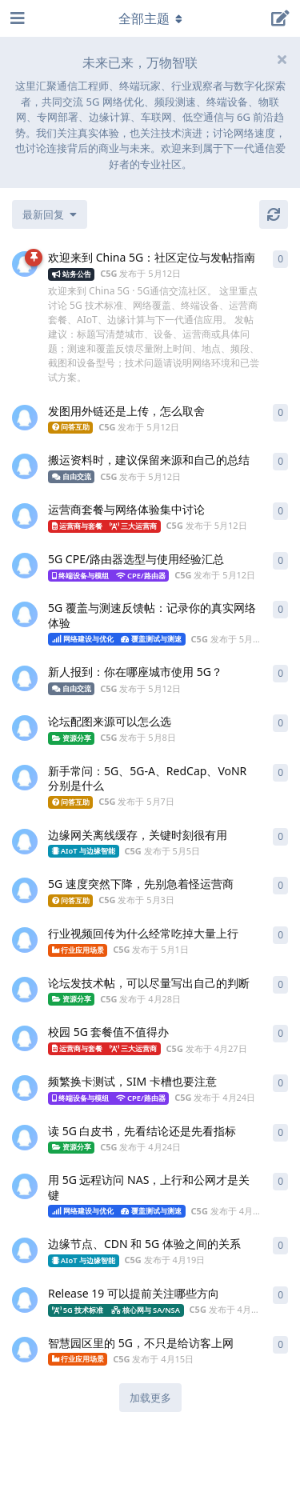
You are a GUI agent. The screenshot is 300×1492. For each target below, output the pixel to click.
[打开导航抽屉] (16, 18)
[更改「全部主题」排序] (49, 214)
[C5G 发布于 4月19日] (25, 1250)
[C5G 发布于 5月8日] (25, 728)
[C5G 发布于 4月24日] (25, 1088)
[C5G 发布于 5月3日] (25, 890)
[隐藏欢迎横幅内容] (281, 59)
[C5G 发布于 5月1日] (25, 940)
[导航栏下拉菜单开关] (150, 18)
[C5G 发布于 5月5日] (25, 841)
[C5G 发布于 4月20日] (25, 1186)
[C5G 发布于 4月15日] (25, 1349)
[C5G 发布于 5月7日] (25, 777)
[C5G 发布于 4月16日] (25, 1300)
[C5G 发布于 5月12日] (25, 264)
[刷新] (273, 214)
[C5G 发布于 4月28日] (25, 989)
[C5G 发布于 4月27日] (25, 1038)
